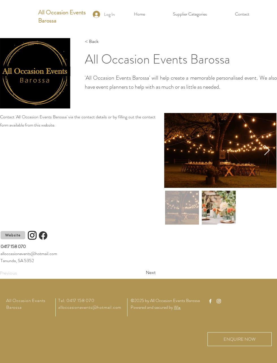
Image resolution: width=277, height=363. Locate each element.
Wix (177, 307)
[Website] (13, 235)
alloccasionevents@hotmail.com (29, 253)
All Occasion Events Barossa (62, 16)
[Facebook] (43, 235)
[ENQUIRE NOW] (239, 339)
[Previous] (18, 273)
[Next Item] (267, 150)
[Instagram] (32, 235)
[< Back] (103, 41)
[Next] (141, 272)
